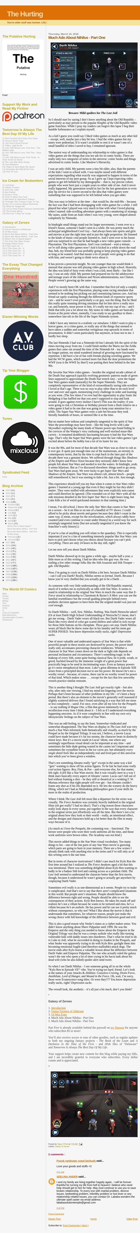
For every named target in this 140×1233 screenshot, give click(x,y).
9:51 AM (60, 1172)
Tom (4, 603)
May (10, 518)
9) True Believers (10, 164)
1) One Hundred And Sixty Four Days (20, 138)
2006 (8, 574)
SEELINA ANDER (67, 1176)
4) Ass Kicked (8, 192)
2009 (8, 565)
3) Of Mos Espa (9, 231)
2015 (8, 548)
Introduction (58, 1007)
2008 (8, 568)
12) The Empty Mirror (12, 211)
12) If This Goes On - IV (13, 253)
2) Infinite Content (10, 187)
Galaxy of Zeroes (62, 1146)
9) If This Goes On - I (12, 246)
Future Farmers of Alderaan (67, 1011)
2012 (8, 557)
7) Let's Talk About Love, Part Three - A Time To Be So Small (20, 158)
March (11, 523)
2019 (8, 499)
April (10, 521)
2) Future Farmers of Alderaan (16, 229)
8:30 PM (60, 1208)
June (10, 515)
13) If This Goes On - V (13, 255)
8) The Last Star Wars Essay (16, 162)
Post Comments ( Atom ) (76, 1225)
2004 (8, 580)
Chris (4, 608)
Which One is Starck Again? (19, 526)
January (12, 539)
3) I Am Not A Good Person (15, 143)
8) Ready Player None (12, 243)
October (12, 504)
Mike (4, 593)
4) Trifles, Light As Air (12, 145)
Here (4, 477)
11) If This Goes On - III (13, 250)
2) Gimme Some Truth (12, 140)
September (13, 507)
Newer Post (54, 1219)
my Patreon (117, 1027)
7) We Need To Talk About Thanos (18, 199)
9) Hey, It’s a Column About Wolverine (20, 204)
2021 (8, 496)
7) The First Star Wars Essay (16, 241)
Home (93, 1219)
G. (3, 610)
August (11, 510)
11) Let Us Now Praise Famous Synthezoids (23, 209)
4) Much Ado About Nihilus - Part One (20, 234)
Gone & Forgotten (10, 612)
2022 (8, 493)
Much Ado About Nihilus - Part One (22, 531)
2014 (8, 551)
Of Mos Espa (59, 1014)
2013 (8, 554)
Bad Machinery (9, 615)
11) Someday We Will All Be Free (18, 169)
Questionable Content (12, 617)
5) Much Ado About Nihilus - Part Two (20, 236)
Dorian (5, 596)
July (10, 513)
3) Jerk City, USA (10, 190)
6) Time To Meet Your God (14, 197)
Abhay (5, 601)
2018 (8, 502)
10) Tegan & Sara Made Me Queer (18, 167)
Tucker (5, 598)
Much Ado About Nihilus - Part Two (22, 529)
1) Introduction (9, 227)
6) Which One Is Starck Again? (17, 239)
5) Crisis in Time (10, 194)
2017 (8, 542)
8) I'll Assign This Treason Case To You (20, 201)
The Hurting (25, 14)
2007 (8, 571)
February (12, 537)
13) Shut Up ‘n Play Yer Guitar (16, 213)
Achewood (7, 620)
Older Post (132, 1219)
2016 (8, 545)
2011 (8, 560)
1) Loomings (8, 185)
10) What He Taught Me (13, 206)
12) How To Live (10, 171)
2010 (8, 562)
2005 (8, 577)
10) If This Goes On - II (13, 248)
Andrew (6, 605)
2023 (8, 490)
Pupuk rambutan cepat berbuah (76, 1160)
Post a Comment (56, 1214)
